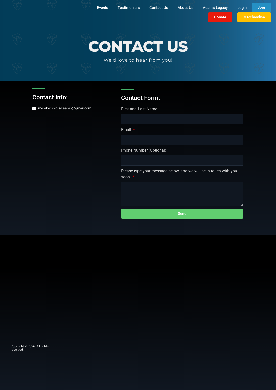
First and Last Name (139, 109)
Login (242, 7)
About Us (185, 7)
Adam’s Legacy (215, 7)
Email (126, 129)
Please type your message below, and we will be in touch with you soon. (179, 174)
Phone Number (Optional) (143, 150)
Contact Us (158, 7)
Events (102, 7)
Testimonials (129, 7)
